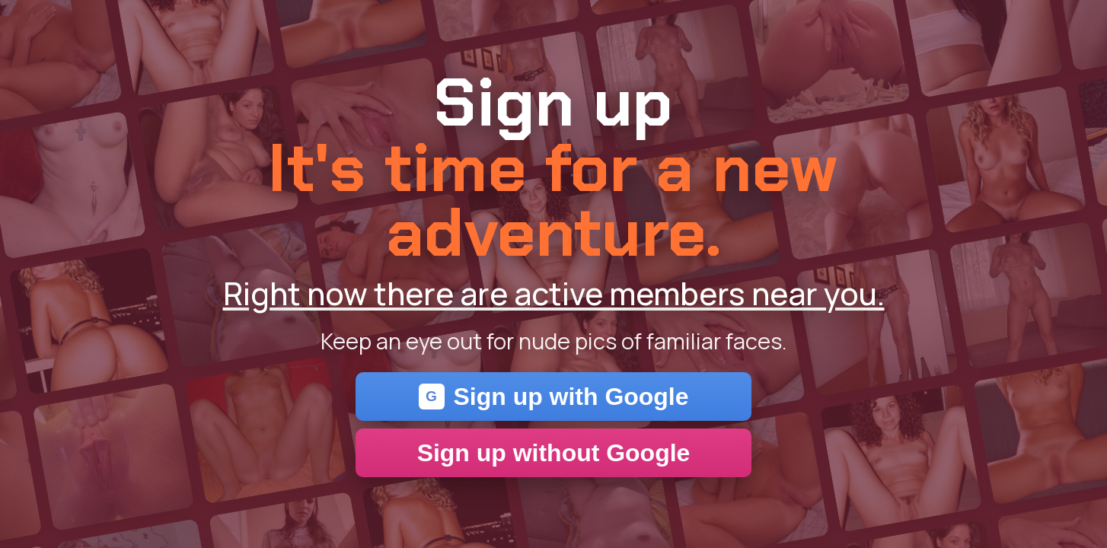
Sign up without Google (554, 453)
